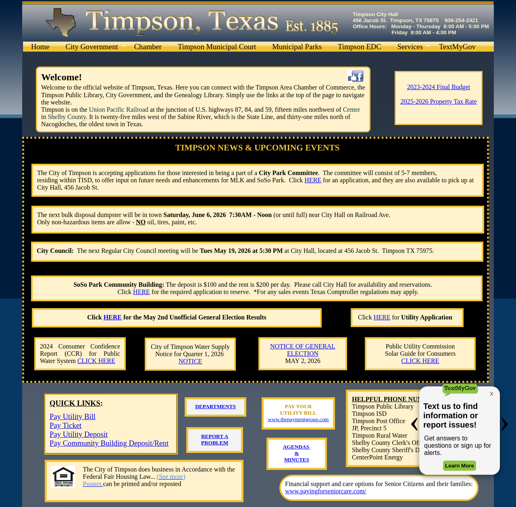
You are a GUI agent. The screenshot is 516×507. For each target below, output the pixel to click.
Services (410, 46)
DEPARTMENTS (215, 406)
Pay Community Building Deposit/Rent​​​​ (109, 443)
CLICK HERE (96, 360)
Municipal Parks (297, 46)
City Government (92, 46)
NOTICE (190, 361)
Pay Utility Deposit (79, 434)
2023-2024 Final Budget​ (438, 86)
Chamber (148, 46)
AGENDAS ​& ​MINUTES (297, 453)
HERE (141, 291)
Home (40, 46)
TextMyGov (457, 46)
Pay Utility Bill (73, 416)
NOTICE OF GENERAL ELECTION (302, 350)
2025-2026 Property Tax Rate (438, 101)
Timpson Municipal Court (217, 46)
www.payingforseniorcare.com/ (325, 491)
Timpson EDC (359, 46)
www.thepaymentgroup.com (298, 419)
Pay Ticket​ (65, 425)
